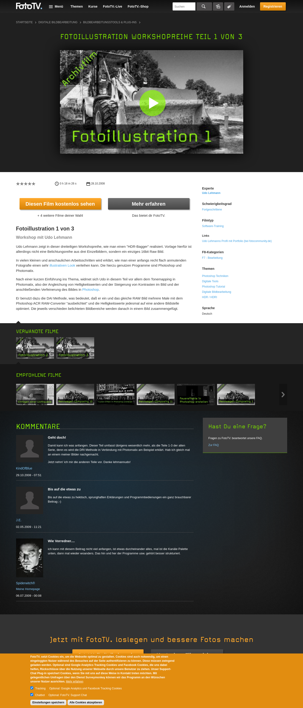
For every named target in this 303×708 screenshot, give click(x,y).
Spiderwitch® (25, 583)
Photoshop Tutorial (213, 286)
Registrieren (272, 6)
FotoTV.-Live (112, 6)
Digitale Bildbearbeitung (57, 22)
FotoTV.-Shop (138, 6)
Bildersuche (218, 6)
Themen (77, 6)
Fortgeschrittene (212, 209)
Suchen (204, 6)
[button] (153, 103)
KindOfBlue (24, 468)
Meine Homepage (28, 589)
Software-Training (213, 226)
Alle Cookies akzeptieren (86, 702)
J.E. (19, 520)
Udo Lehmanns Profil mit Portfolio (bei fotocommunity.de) (237, 241)
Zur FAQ (213, 445)
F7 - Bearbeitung (212, 257)
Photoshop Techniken (215, 276)
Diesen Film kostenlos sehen (60, 204)
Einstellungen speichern (48, 702)
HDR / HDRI (209, 297)
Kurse (93, 6)
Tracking (40, 688)
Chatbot (40, 695)
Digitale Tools (210, 281)
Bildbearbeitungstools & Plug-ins (110, 22)
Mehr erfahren (149, 204)
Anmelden (247, 6)
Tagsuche (229, 6)
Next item (283, 394)
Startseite (24, 22)
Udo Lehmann (211, 193)
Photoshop (90, 289)
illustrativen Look (62, 265)
